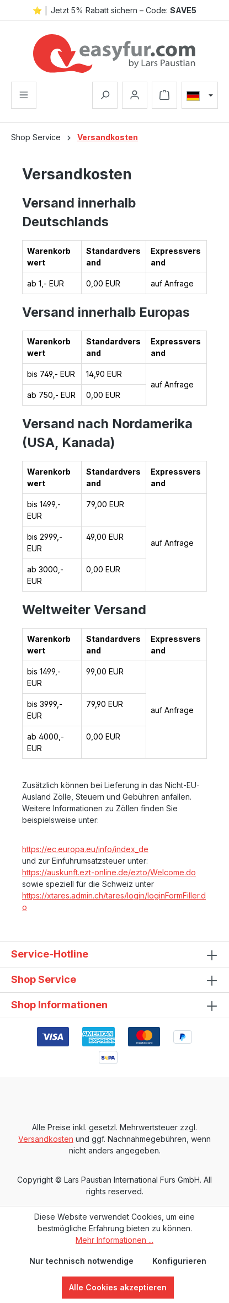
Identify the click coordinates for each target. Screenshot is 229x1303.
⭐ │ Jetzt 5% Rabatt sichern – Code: (115, 10)
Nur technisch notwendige (81, 1260)
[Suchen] (105, 95)
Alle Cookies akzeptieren (118, 1287)
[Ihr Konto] (135, 95)
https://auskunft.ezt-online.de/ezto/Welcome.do (109, 872)
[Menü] (24, 95)
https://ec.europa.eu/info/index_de (85, 849)
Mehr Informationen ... (114, 1240)
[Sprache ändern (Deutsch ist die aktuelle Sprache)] (200, 95)
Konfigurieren (179, 1260)
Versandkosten (45, 1139)
